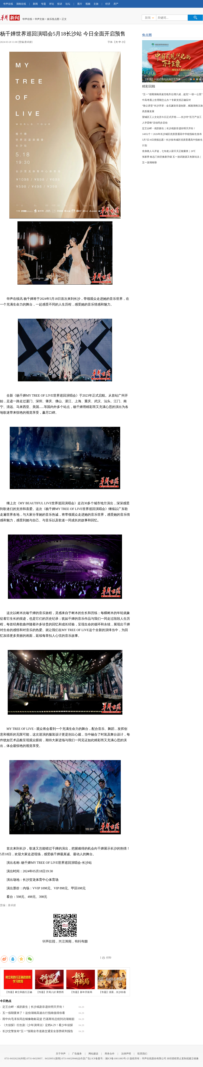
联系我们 (142, 1053)
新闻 (35, 3)
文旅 (96, 3)
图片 (79, 3)
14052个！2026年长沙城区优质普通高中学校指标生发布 (172, 134)
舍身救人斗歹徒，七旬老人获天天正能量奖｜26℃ (168, 151)
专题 (43, 3)
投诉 (59, 3)
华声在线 (8, 3)
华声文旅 (39, 19)
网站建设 (93, 1053)
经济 (107, 3)
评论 (51, 3)
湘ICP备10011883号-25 (117, 1058)
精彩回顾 (148, 86)
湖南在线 (21, 3)
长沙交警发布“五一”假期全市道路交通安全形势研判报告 (37, 1031)
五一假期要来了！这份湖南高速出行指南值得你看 (33, 1012)
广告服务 (77, 1053)
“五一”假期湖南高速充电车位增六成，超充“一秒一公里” (172, 94)
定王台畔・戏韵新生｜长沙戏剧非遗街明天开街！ (33, 1006)
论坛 (67, 3)
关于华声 (61, 1053)
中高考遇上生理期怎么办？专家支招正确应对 (166, 100)
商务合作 (109, 1053)
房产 (115, 3)
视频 (87, 3)
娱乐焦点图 (53, 19)
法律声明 (126, 1053)
